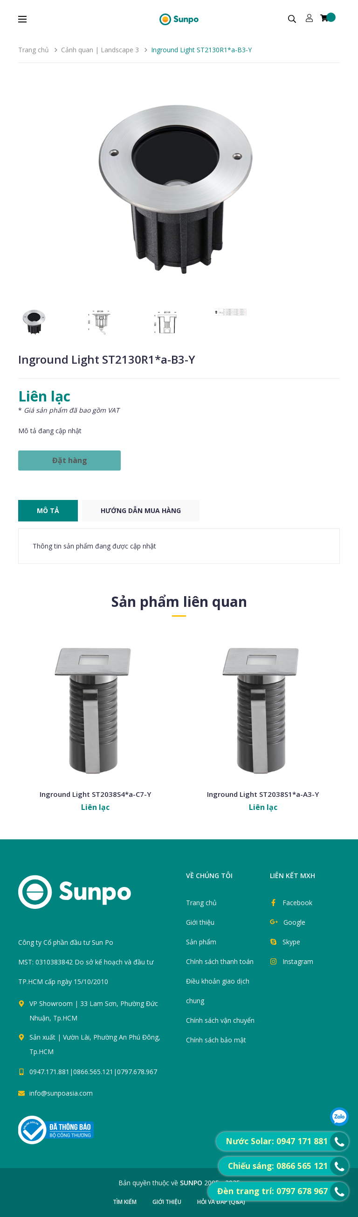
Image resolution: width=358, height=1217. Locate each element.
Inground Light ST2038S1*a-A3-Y (263, 794)
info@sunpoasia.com (61, 1093)
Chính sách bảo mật (216, 1039)
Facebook (297, 902)
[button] (329, 189)
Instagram (297, 961)
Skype (291, 941)
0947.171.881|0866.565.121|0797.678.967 (93, 1071)
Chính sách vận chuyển (220, 1020)
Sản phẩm (201, 941)
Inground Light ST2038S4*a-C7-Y (95, 794)
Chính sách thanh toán (220, 961)
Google (294, 922)
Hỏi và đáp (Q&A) (221, 1202)
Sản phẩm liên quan (179, 601)
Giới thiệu (200, 922)
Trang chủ (201, 902)
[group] (179, 189)
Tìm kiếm (125, 1202)
